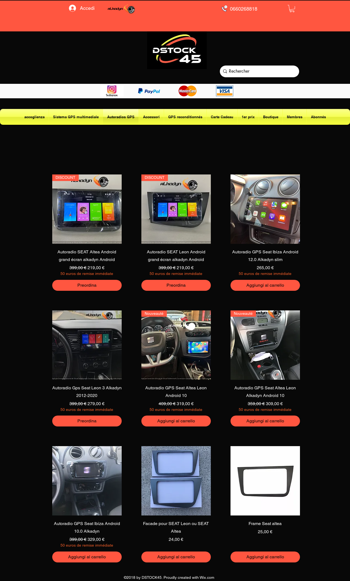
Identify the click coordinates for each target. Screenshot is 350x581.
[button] (292, 8)
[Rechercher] (258, 71)
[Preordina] (87, 285)
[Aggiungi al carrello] (265, 285)
